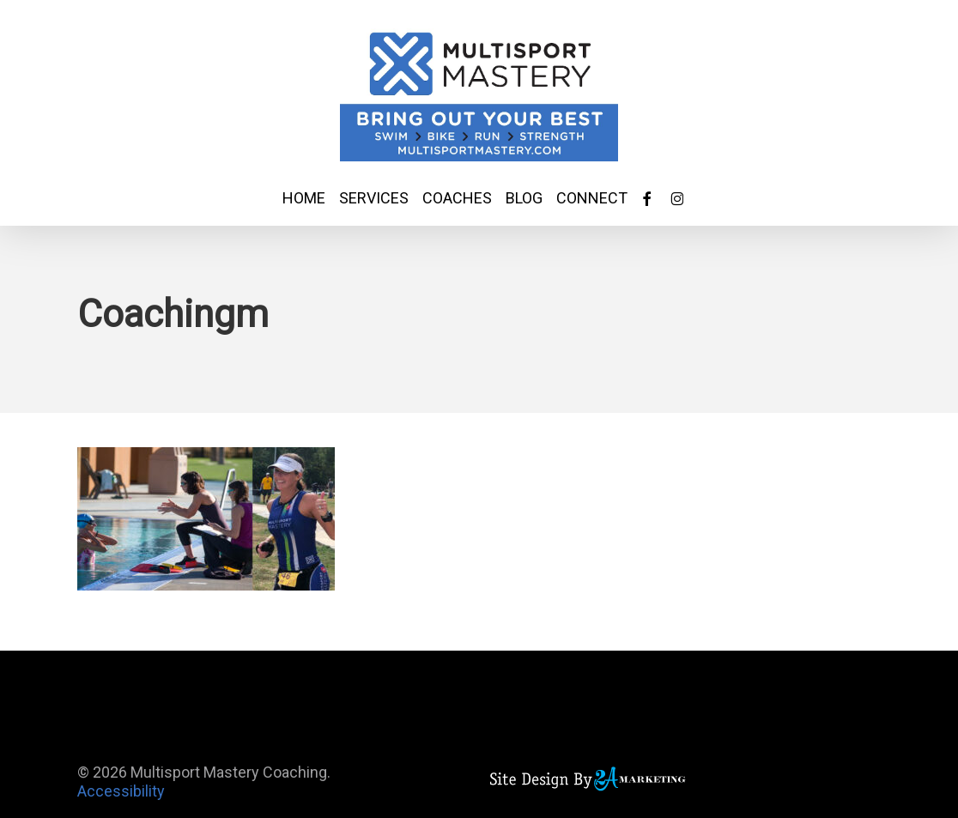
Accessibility (121, 791)
